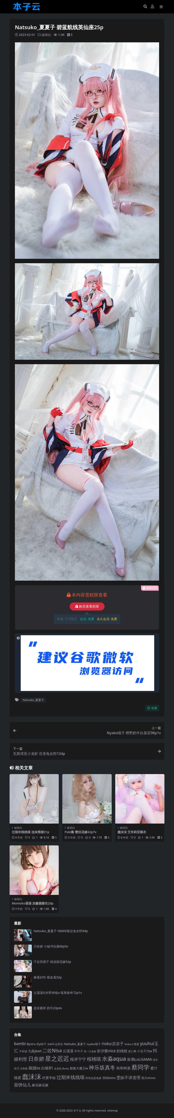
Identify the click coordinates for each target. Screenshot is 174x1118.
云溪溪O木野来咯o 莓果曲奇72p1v (58, 992)
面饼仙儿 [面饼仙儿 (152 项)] (22, 1084)
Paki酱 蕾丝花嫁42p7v (80, 832)
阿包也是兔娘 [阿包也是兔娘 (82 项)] (93, 1077)
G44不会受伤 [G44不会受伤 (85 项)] (55, 1044)
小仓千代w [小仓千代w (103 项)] (144, 1051)
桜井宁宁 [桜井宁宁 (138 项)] (78, 1059)
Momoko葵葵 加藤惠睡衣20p (32, 903)
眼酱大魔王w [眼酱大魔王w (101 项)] (79, 1068)
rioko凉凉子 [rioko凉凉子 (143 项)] (113, 1043)
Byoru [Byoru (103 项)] (31, 1044)
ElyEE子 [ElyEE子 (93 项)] (41, 1044)
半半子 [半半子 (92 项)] (78, 1051)
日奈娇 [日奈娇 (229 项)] (36, 1058)
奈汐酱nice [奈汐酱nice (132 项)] (106, 1050)
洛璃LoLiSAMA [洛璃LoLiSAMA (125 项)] (139, 1059)
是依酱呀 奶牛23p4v (48, 1008)
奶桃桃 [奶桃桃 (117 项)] (122, 1050)
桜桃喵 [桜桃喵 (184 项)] (94, 1059)
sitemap (112, 1110)
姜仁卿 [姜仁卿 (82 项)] (132, 1051)
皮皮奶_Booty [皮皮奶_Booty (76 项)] (61, 1068)
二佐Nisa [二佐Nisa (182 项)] (52, 1050)
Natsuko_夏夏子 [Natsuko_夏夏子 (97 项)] (75, 1044)
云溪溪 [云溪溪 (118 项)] (68, 1050)
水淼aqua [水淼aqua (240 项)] (114, 1058)
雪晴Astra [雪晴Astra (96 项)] (109, 1078)
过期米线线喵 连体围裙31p (30, 832)
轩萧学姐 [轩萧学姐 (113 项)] (49, 1077)
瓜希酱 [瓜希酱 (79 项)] (24, 1068)
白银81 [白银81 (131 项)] (47, 1068)
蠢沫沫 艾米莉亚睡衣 (131, 832)
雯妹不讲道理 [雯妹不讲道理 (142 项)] (128, 1077)
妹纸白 (46, 35)
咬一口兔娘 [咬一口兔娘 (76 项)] (90, 1051)
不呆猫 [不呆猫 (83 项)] (23, 1051)
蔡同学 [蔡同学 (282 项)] (141, 1067)
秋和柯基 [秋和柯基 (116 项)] (123, 1068)
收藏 (152, 707)
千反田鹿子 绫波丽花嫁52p (52, 962)
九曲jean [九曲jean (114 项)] (35, 1050)
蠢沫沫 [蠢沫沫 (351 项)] (31, 1076)
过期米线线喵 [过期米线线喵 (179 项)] (71, 1077)
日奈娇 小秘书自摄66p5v (51, 946)
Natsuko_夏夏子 (33, 700)
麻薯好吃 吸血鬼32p (48, 977)
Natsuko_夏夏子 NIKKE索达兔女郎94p (61, 931)
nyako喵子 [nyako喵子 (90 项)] (94, 1044)
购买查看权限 (87, 606)
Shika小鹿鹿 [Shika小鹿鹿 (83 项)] (132, 1044)
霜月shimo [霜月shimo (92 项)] (148, 1078)
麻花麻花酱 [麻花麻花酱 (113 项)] (40, 1084)
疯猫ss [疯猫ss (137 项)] (34, 1068)
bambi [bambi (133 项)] (20, 1043)
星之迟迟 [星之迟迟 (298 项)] (57, 1058)
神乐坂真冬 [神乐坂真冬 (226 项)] (102, 1067)
